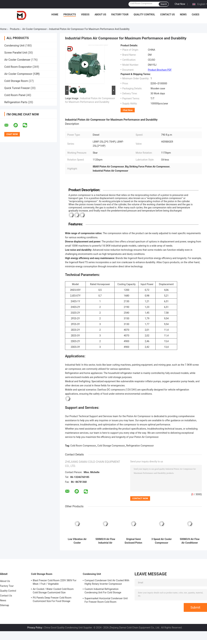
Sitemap (4, 605)
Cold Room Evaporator (18, 66)
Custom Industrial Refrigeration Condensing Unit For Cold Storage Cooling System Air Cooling (103, 591)
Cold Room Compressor (83, 445)
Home (54, 14)
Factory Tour (120, 14)
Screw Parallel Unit (15, 52)
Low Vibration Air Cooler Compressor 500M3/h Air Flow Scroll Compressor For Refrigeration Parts (77, 541)
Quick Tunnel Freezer (17, 88)
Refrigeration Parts (15, 102)
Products (69, 14)
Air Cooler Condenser (17, 59)
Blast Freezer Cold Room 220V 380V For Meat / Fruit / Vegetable (54, 582)
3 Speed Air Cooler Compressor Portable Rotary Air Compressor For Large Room (161, 541)
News (183, 14)
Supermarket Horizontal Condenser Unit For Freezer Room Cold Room (106, 600)
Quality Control (144, 14)
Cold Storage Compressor (111, 445)
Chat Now (180, 4)
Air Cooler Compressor (34, 29)
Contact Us (167, 14)
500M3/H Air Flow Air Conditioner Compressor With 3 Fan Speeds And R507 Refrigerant (189, 541)
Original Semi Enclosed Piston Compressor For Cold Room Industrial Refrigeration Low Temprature (133, 541)
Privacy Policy (34, 627)
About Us (100, 14)
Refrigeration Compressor (140, 445)
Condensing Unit (14, 45)
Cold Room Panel (14, 95)
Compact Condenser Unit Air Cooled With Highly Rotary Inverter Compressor (107, 582)
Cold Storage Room (16, 81)
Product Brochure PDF (160, 69)
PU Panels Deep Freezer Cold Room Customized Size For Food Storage (52, 599)
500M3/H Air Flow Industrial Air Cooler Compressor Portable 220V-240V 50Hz (105, 541)
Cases (195, 14)
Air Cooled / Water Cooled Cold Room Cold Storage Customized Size (53, 591)
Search (163, 4)
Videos (85, 14)
